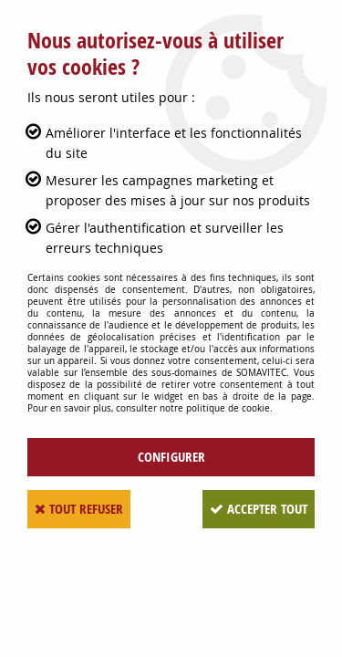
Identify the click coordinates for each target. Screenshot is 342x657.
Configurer (171, 456)
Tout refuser (79, 508)
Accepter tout (258, 508)
